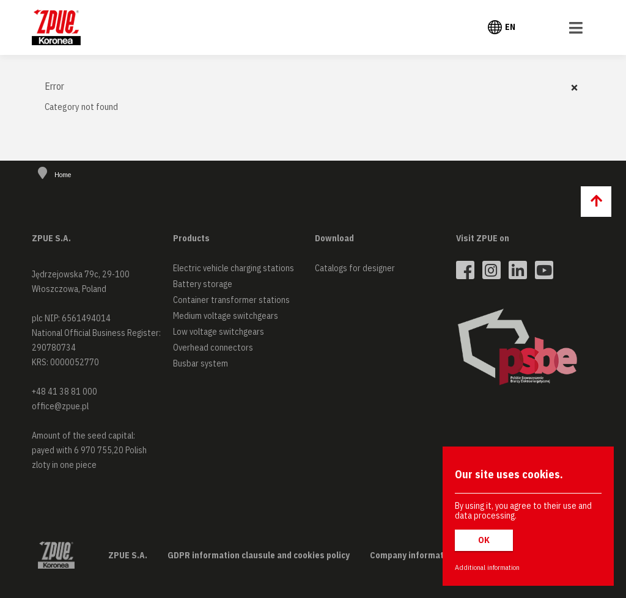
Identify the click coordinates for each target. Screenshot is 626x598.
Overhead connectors (213, 347)
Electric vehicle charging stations (233, 268)
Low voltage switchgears (218, 331)
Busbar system (200, 363)
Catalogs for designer (355, 268)
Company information (413, 555)
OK (484, 539)
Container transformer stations (231, 299)
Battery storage (202, 284)
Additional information (487, 567)
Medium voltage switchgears (225, 315)
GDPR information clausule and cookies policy (259, 555)
